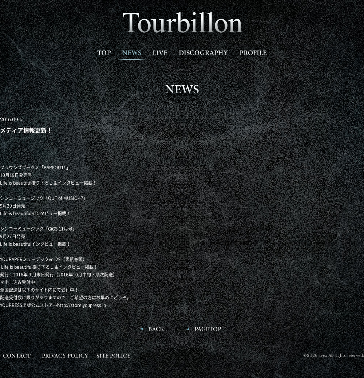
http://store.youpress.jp (81, 305)
